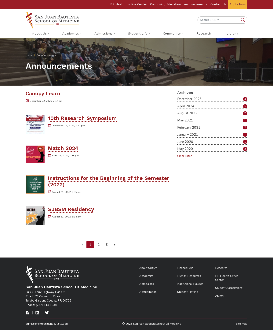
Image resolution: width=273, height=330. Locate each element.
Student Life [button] (138, 33)
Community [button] (172, 33)
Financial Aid (185, 268)
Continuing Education (165, 4)
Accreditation (148, 292)
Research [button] (203, 33)
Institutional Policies (190, 284)
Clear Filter (184, 156)
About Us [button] (39, 33)
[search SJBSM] (243, 20)
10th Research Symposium (82, 118)
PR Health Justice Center (128, 4)
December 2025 (212, 99)
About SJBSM (148, 268)
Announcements (195, 4)
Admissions (146, 284)
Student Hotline (187, 292)
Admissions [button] (103, 33)
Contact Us (218, 4)
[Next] (114, 244)
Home (29, 55)
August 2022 (212, 113)
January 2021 (212, 134)
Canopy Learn (43, 93)
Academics (146, 276)
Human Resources (189, 276)
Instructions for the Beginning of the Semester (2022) (108, 181)
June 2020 (212, 141)
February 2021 (212, 127)
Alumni (219, 296)
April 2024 (212, 106)
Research (221, 268)
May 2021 (212, 120)
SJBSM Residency (71, 209)
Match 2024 (63, 148)
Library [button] (232, 33)
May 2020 (212, 148)
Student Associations (228, 288)
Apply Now (237, 4)
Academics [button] (70, 33)
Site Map (241, 324)
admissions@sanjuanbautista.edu (47, 324)
